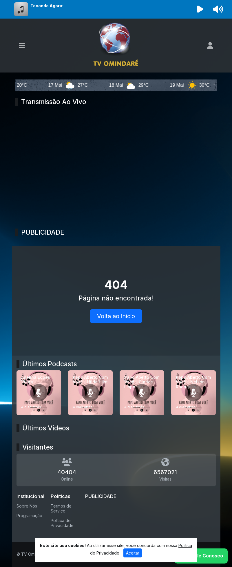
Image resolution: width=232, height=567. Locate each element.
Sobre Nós (27, 505)
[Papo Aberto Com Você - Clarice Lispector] (142, 392)
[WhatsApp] (201, 556)
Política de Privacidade (62, 523)
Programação (29, 515)
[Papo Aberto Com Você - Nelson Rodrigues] (193, 392)
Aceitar (132, 552)
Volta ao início (116, 316)
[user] (210, 45)
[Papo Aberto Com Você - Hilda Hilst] (90, 392)
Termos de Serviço (61, 508)
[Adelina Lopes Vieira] (39, 392)
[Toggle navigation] (21, 45)
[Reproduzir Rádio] (200, 9)
